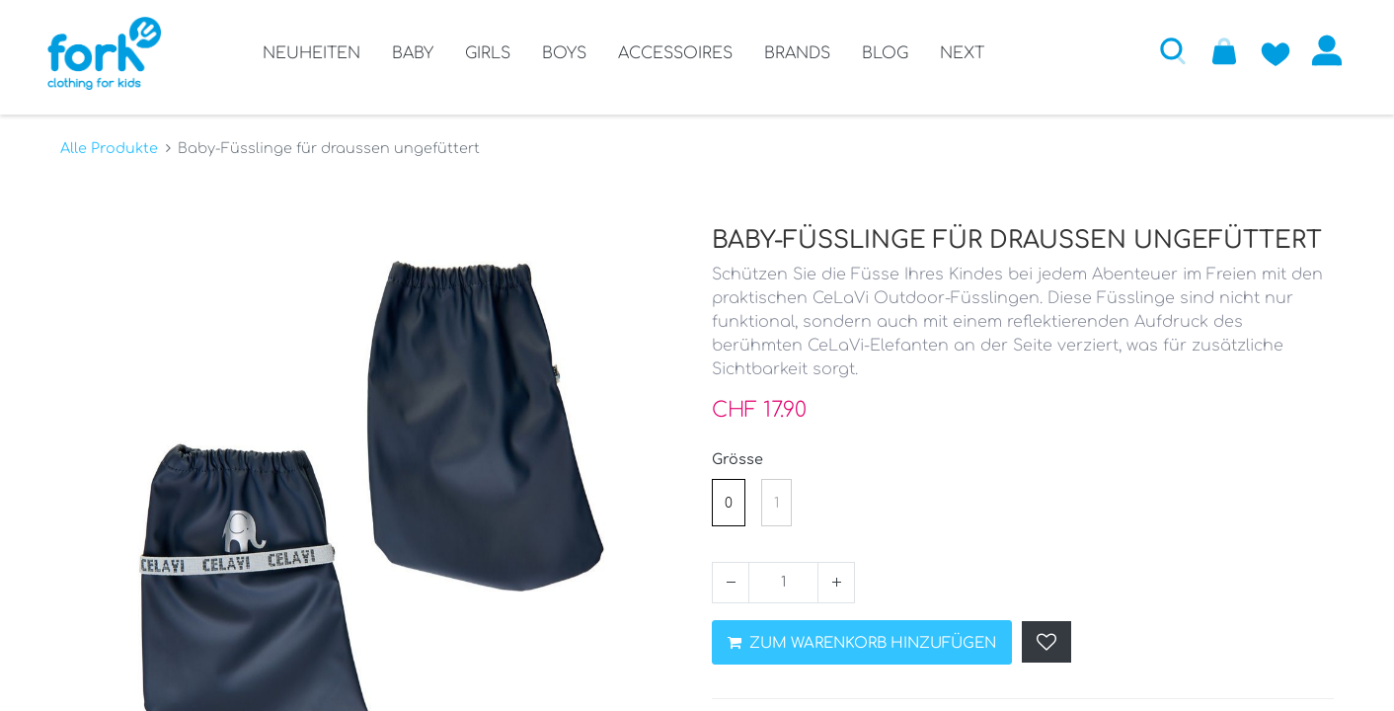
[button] (1160, 50)
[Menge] (783, 573)
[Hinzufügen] (836, 573)
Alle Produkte (109, 139)
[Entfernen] (730, 573)
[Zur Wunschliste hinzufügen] (1262, 50)
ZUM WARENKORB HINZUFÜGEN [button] (862, 634)
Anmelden (1314, 50)
